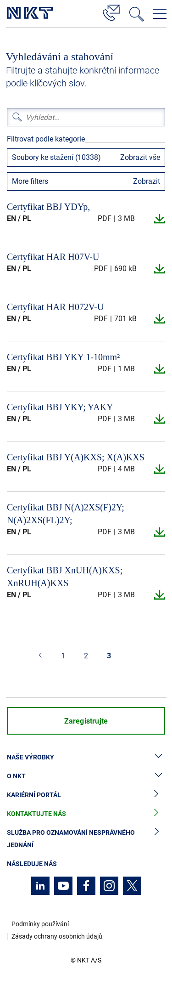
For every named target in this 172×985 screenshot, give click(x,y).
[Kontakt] (111, 11)
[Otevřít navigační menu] (159, 14)
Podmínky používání (40, 924)
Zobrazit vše (140, 157)
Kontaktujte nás (86, 814)
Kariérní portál (86, 795)
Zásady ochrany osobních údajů (56, 936)
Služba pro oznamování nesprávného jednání (86, 838)
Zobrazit (146, 181)
